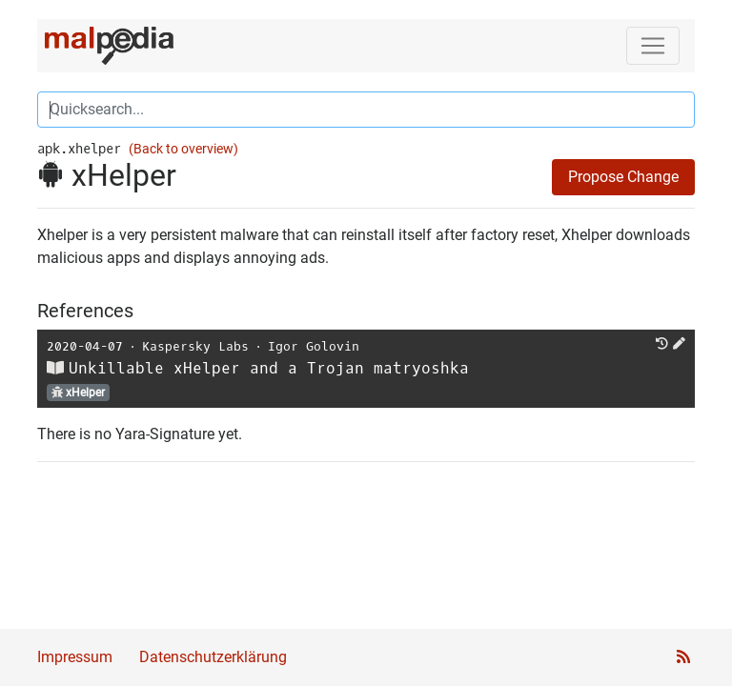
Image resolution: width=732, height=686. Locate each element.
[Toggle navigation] (653, 46)
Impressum (74, 657)
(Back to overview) (183, 149)
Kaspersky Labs (195, 346)
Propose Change (623, 177)
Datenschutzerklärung (213, 657)
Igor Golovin (313, 346)
